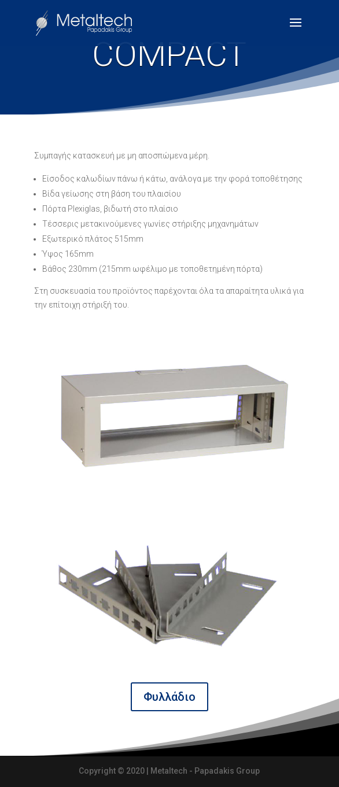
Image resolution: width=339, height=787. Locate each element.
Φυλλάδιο (169, 697)
